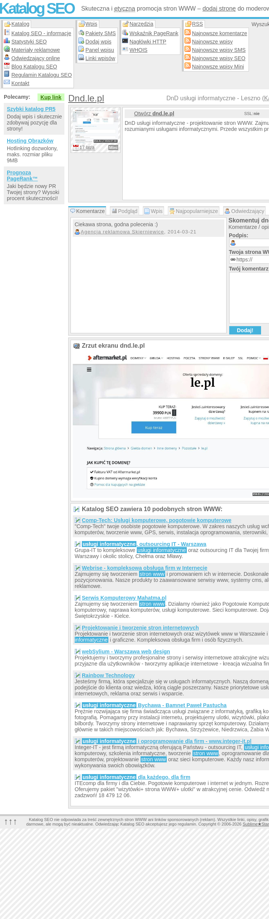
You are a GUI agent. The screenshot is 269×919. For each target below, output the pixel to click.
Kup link (51, 97)
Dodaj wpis (98, 42)
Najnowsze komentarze (219, 33)
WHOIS (138, 50)
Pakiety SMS (101, 33)
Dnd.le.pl (86, 98)
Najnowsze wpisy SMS (219, 50)
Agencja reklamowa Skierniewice (122, 232)
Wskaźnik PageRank (154, 33)
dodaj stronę (219, 8)
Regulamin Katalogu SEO (41, 75)
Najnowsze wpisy (212, 42)
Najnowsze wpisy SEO (219, 58)
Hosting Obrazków (30, 141)
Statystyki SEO (29, 42)
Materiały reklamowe (35, 50)
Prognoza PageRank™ (22, 175)
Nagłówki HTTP (148, 42)
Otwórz (154, 113)
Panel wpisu (100, 50)
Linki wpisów (101, 58)
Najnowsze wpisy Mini (218, 67)
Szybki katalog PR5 (31, 109)
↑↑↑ (10, 821)
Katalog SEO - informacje (41, 33)
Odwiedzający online (35, 58)
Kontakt (20, 83)
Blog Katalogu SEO (34, 67)
